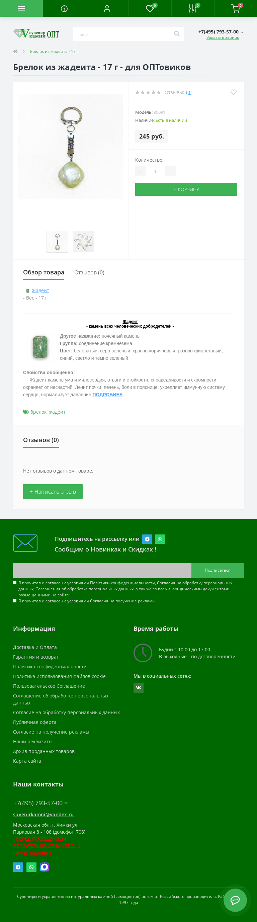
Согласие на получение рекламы (51, 732)
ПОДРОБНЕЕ (108, 394)
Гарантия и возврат (36, 657)
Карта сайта (27, 761)
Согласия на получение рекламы (122, 601)
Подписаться (218, 570)
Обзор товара (43, 272)
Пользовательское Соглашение (49, 686)
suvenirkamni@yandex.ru (43, 814)
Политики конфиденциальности (122, 583)
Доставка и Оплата (35, 647)
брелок (38, 412)
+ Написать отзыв (53, 491)
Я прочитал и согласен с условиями (86, 601)
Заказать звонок (222, 37)
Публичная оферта (35, 722)
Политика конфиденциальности (50, 666)
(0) (188, 92)
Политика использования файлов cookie (59, 676)
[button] (107, 8)
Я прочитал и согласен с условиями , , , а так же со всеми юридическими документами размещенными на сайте (125, 589)
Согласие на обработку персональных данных (66, 712)
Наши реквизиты (33, 741)
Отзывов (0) (89, 272)
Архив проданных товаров (44, 751)
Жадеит (40, 290)
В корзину (186, 189)
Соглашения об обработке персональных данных (84, 589)
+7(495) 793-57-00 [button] (40, 803)
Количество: (149, 160)
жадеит (57, 412)
